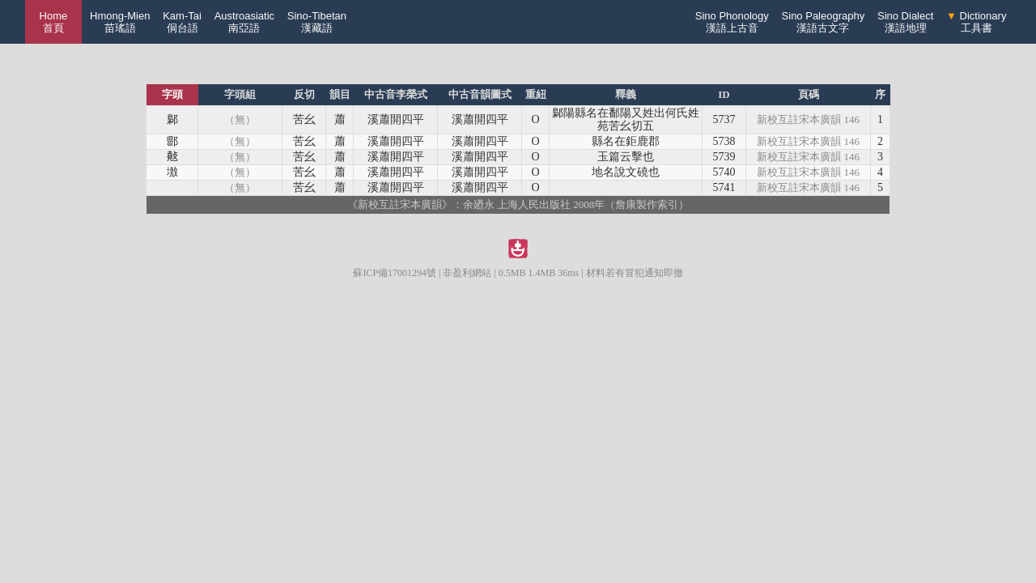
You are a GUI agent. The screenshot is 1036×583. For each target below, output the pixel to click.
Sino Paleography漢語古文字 (823, 22)
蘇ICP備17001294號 (394, 273)
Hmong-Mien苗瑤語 (120, 22)
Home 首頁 (54, 22)
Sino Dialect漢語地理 (905, 22)
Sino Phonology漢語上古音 (732, 22)
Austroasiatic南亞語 (244, 22)
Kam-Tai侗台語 (182, 22)
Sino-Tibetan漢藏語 (316, 22)
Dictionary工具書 (976, 22)
